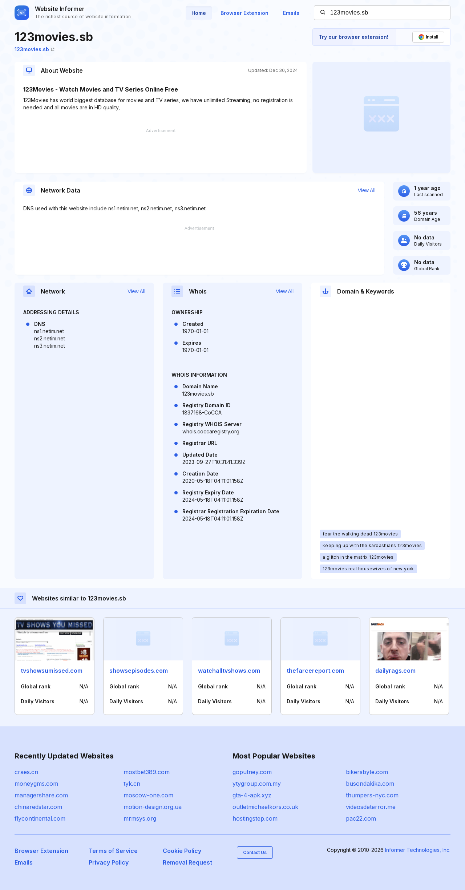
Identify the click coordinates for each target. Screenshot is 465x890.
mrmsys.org (140, 818)
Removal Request (187, 862)
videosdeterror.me (371, 806)
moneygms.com (36, 783)
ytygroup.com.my (256, 783)
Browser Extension (244, 13)
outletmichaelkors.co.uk (265, 806)
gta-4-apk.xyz (251, 795)
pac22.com (361, 818)
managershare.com (41, 795)
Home (198, 13)
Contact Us (255, 852)
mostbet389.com (147, 772)
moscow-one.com (148, 795)
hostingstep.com (255, 818)
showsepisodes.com (138, 670)
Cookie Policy (182, 850)
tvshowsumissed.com (51, 670)
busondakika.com (370, 783)
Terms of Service (113, 850)
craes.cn (26, 772)
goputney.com (252, 772)
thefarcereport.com (315, 670)
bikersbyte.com (367, 772)
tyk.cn (132, 783)
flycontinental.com (40, 818)
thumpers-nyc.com (372, 795)
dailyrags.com (395, 670)
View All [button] (367, 190)
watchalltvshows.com (229, 670)
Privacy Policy (109, 862)
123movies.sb (34, 49)
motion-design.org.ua (153, 806)
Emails (291, 13)
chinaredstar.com (38, 806)
